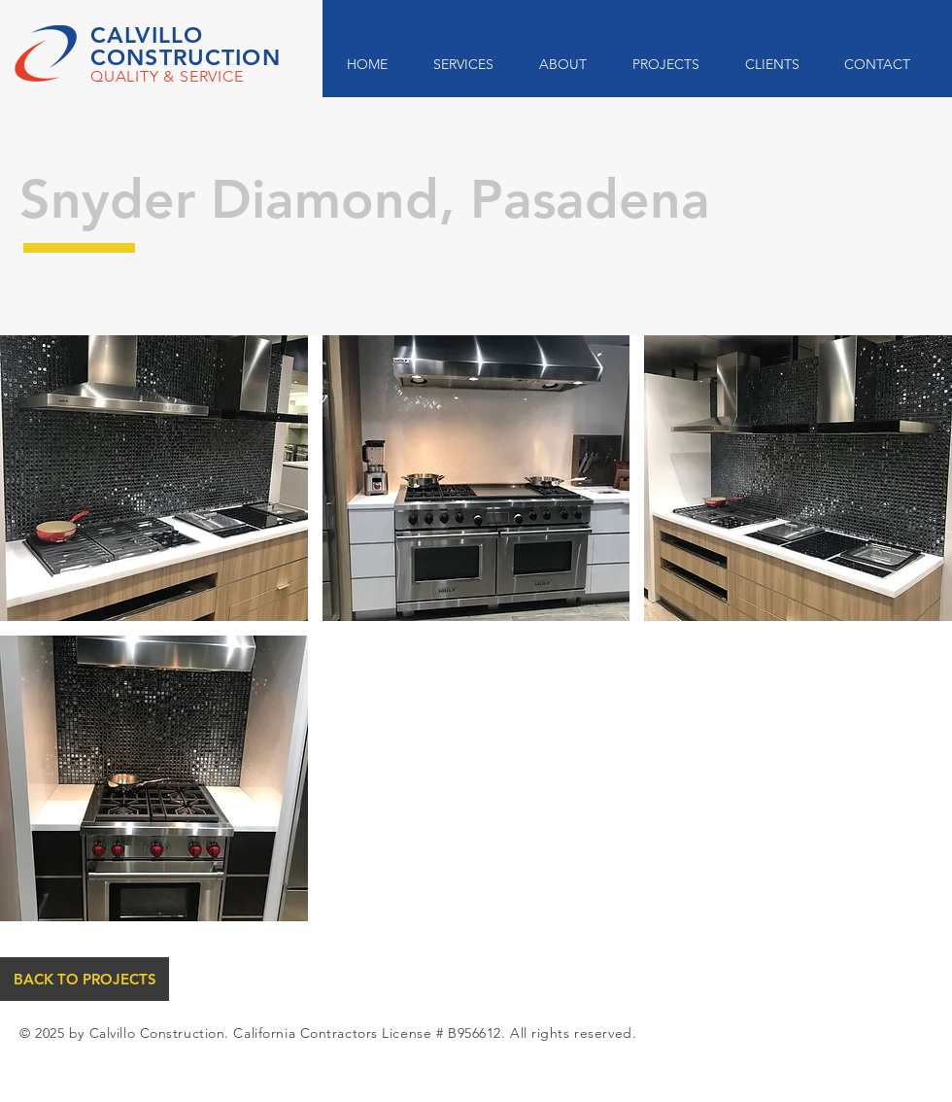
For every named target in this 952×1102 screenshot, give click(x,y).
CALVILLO (146, 35)
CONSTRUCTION (185, 57)
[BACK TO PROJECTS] (84, 979)
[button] (154, 478)
